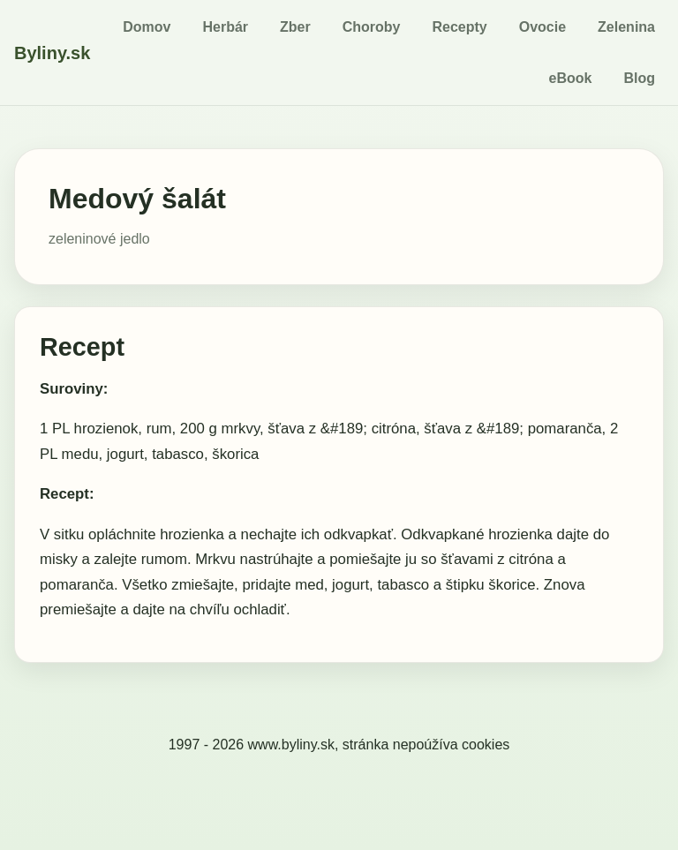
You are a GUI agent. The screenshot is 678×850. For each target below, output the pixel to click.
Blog (639, 78)
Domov (146, 26)
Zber (295, 26)
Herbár (225, 26)
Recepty (459, 26)
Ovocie (542, 26)
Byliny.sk (52, 53)
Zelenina (626, 26)
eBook (570, 78)
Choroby (372, 26)
